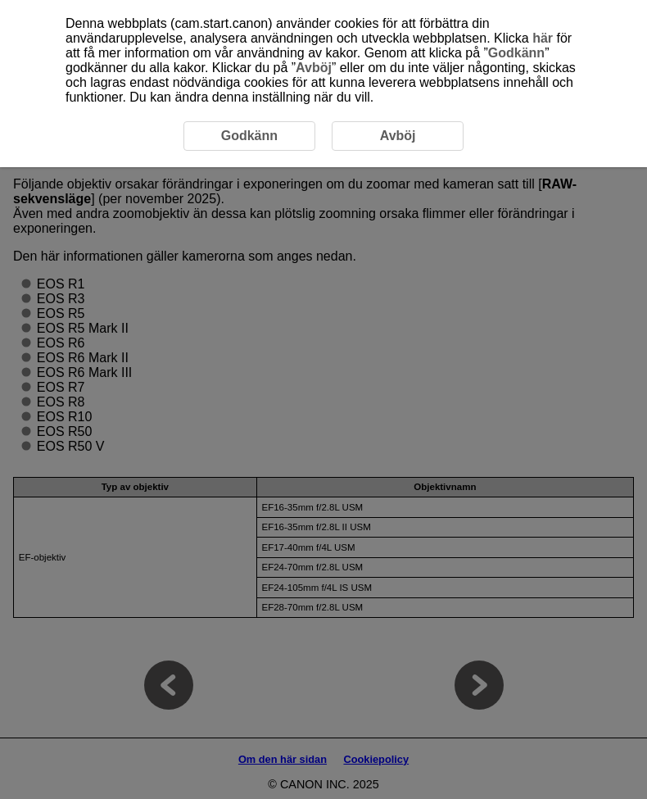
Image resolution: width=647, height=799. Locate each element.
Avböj (314, 68)
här (542, 38)
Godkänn (516, 53)
